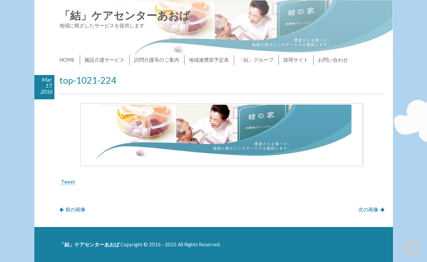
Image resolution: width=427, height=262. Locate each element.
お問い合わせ (333, 60)
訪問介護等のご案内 (156, 60)
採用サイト (295, 60)
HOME (67, 60)
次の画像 (368, 209)
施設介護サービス (104, 60)
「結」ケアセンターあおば (124, 15)
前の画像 (75, 209)
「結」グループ (256, 60)
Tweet (68, 182)
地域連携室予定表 (209, 60)
